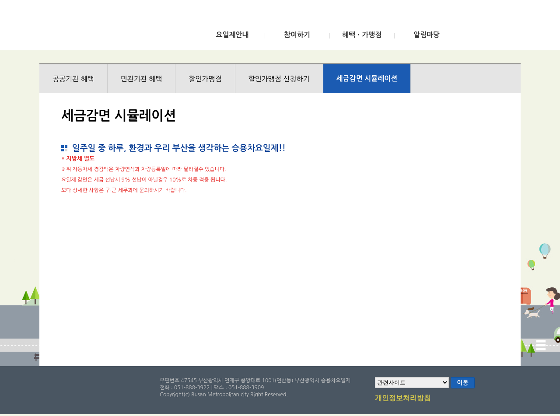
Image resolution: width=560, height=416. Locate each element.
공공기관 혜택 (73, 78)
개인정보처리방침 (403, 398)
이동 (462, 383)
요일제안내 (232, 34)
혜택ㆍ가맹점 (362, 34)
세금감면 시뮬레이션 (367, 78)
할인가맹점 (205, 78)
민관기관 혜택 (141, 78)
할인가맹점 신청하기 (279, 78)
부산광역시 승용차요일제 (104, 27)
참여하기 (297, 34)
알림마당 (426, 34)
